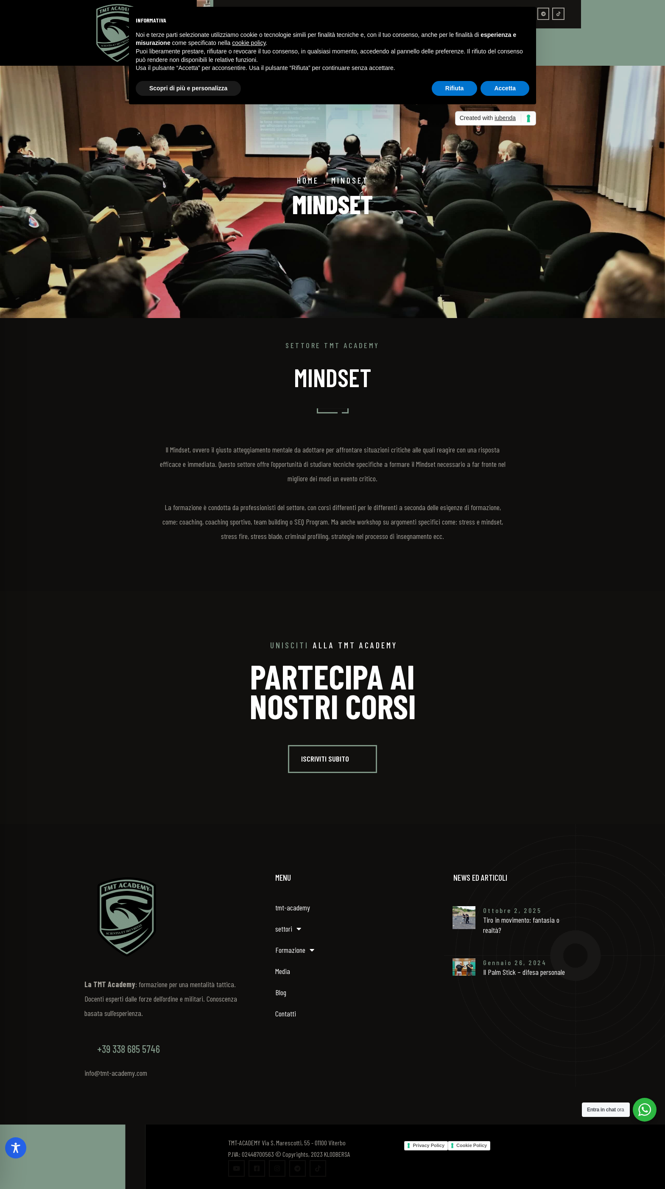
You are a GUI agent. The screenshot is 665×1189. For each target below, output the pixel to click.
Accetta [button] (505, 88)
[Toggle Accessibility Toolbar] (15, 1147)
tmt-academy (292, 907)
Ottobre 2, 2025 (512, 910)
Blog (280, 992)
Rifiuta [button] (454, 88)
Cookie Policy (471, 1145)
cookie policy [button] (248, 42)
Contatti (285, 1013)
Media (282, 971)
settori (288, 929)
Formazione (294, 950)
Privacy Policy (428, 1145)
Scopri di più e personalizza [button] (188, 88)
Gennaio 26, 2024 (515, 962)
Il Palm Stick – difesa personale (524, 972)
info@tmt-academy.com (115, 1072)
